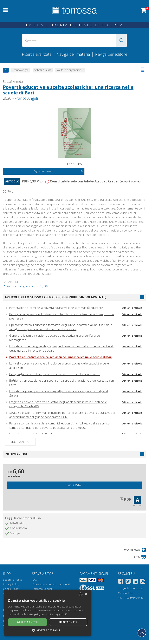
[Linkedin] (135, 582)
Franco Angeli (26, 98)
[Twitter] (128, 582)
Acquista (74, 485)
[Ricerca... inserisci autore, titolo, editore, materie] (74, 40)
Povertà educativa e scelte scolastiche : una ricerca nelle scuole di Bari (68, 90)
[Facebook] (120, 582)
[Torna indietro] (6, 70)
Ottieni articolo (132, 308)
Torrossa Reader (42, 589)
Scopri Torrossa (12, 579)
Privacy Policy (11, 584)
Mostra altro (20, 442)
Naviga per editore (111, 54)
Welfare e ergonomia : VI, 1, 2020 (26, 286)
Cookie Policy (11, 589)
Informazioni (16, 454)
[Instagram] (142, 582)
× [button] (85, 594)
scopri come (130, 181)
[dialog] (47, 613)
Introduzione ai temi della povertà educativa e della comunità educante (56, 308)
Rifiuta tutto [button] (68, 622)
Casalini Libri (125, 593)
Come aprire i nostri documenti (51, 584)
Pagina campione (58, 171)
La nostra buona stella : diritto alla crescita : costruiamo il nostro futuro (56, 434)
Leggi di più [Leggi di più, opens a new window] (61, 614)
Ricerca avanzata (37, 54)
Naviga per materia (73, 54)
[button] (121, 40)
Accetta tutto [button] (27, 622)
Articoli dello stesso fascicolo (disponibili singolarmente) (55, 297)
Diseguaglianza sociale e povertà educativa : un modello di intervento (54, 374)
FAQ (34, 579)
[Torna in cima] (142, 633)
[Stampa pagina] (142, 70)
